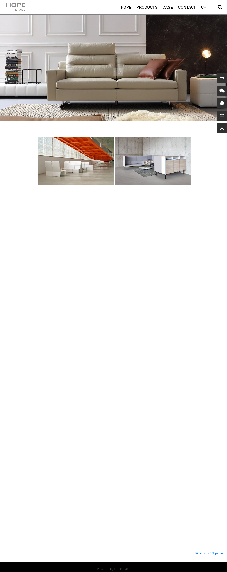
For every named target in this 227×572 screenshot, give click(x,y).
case (167, 7)
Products (146, 7)
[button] (113, 116)
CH (203, 7)
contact (187, 7)
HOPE (126, 7)
